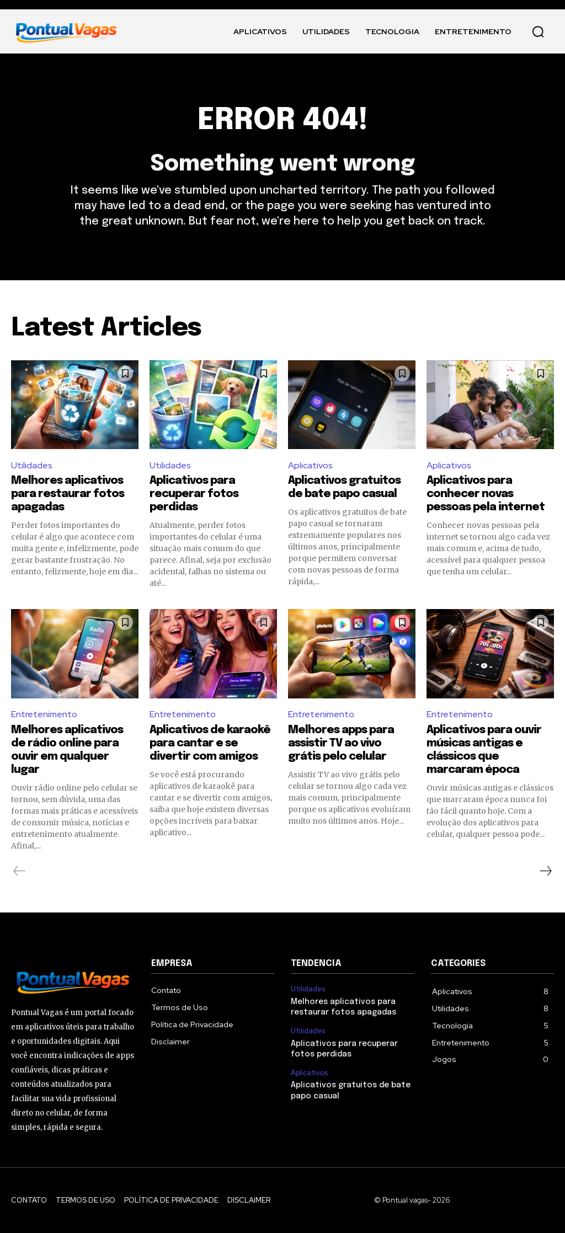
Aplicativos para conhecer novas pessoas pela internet (486, 494)
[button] (538, 31)
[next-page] (545, 871)
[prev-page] (19, 871)
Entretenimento (44, 714)
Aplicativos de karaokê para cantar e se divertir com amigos (210, 743)
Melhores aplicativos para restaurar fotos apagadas (67, 494)
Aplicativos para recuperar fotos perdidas (194, 494)
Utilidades (31, 465)
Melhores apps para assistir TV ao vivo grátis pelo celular (341, 743)
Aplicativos (310, 465)
